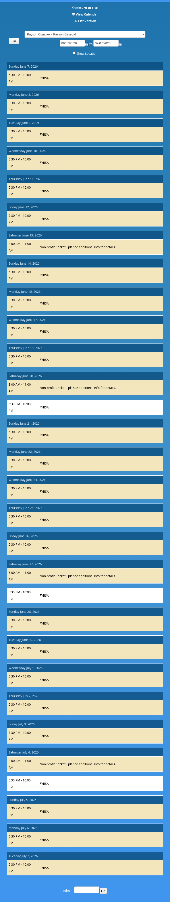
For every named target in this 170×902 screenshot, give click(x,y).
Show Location (87, 53)
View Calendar (87, 14)
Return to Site (87, 8)
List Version (87, 21)
